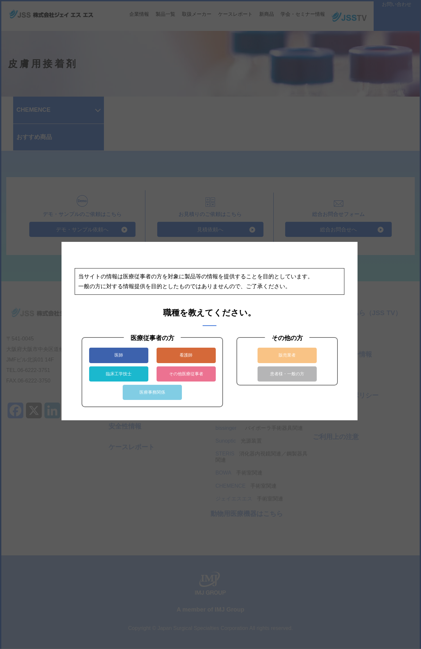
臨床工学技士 (119, 373)
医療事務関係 (152, 392)
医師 (118, 355)
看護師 (186, 355)
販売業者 (287, 355)
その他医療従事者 (186, 373)
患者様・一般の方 (287, 373)
